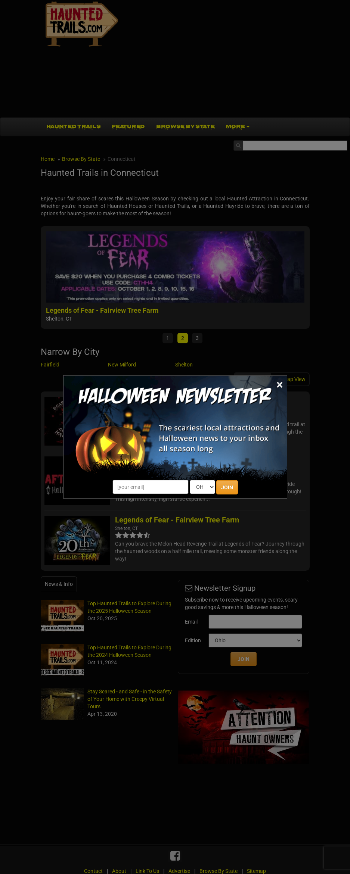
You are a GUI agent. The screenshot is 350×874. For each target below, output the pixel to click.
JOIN (227, 487)
